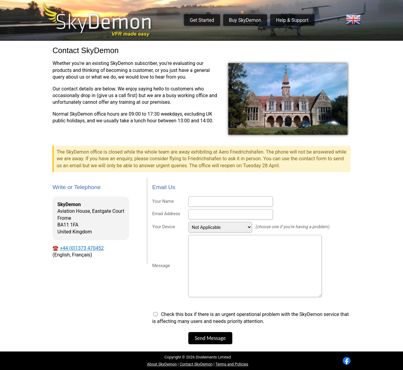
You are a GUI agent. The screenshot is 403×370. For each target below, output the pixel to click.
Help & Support (292, 20)
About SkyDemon (162, 364)
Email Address (166, 213)
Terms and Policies (231, 364)
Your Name (163, 201)
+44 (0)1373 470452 (82, 248)
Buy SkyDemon (245, 20)
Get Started (202, 20)
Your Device (163, 226)
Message (161, 265)
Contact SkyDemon (196, 364)
